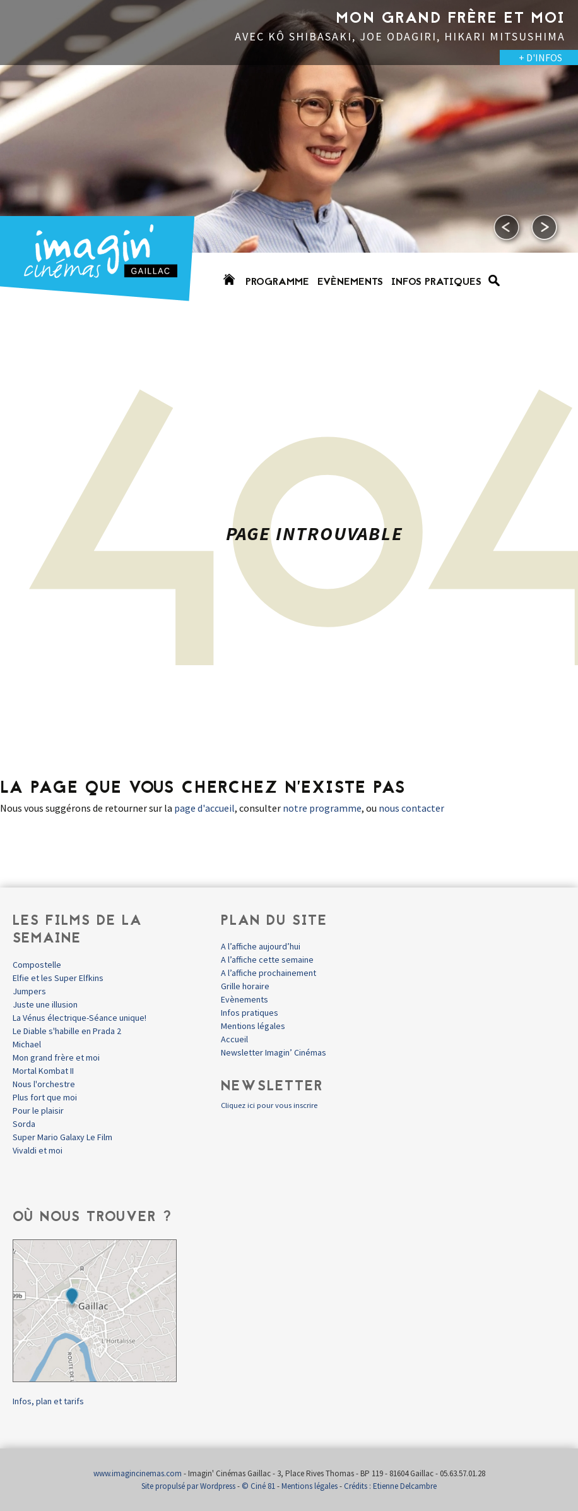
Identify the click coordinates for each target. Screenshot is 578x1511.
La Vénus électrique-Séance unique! (79, 1017)
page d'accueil (204, 808)
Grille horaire (245, 986)
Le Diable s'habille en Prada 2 (67, 1031)
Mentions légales (253, 1026)
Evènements (350, 282)
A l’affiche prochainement (268, 972)
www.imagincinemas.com (137, 1473)
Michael (27, 1044)
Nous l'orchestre (44, 1084)
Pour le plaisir (38, 1110)
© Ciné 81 (258, 1486)
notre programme (322, 808)
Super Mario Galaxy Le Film (62, 1137)
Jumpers (29, 991)
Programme (277, 282)
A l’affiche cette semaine (267, 959)
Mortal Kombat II (43, 1070)
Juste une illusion (45, 1004)
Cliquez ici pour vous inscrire (269, 1105)
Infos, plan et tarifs (48, 1401)
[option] (289, 158)
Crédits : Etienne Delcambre (390, 1486)
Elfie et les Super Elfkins (58, 978)
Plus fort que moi (45, 1097)
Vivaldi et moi (37, 1150)
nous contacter (411, 808)
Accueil (234, 1039)
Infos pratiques (436, 282)
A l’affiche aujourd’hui (260, 946)
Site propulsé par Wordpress (188, 1486)
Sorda (24, 1123)
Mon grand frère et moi (56, 1057)
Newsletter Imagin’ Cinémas (273, 1052)
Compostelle (37, 964)
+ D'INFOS (540, 57)
